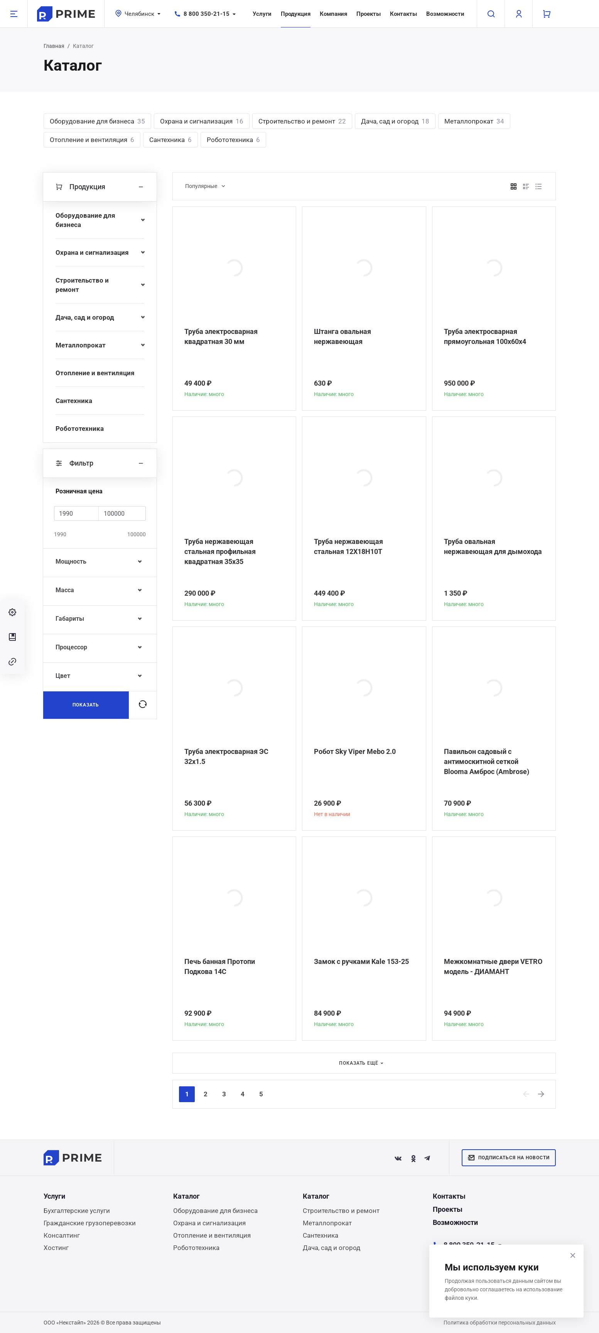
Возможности (445, 13)
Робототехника (233, 140)
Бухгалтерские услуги (77, 1210)
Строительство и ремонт (302, 121)
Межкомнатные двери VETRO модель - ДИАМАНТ (493, 966)
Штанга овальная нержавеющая (342, 336)
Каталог (186, 1196)
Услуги (262, 13)
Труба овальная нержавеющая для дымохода (493, 546)
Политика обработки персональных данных (500, 1322)
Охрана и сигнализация (201, 121)
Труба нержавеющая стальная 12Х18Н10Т (348, 546)
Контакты (403, 13)
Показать (86, 705)
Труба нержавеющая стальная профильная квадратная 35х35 (220, 551)
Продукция (295, 13)
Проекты (368, 13)
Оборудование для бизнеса (97, 121)
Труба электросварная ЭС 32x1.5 (226, 756)
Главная (54, 46)
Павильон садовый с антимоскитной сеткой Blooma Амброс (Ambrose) (486, 761)
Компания (333, 13)
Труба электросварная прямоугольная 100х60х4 (485, 336)
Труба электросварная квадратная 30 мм (221, 336)
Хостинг (56, 1248)
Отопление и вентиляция (92, 140)
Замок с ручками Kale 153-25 (361, 961)
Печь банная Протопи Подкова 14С (219, 966)
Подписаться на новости (508, 1158)
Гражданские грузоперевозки (90, 1223)
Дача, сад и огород (395, 121)
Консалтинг (62, 1235)
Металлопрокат (474, 121)
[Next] (541, 1094)
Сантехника (170, 140)
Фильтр (100, 463)
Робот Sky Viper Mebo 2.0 (355, 751)
